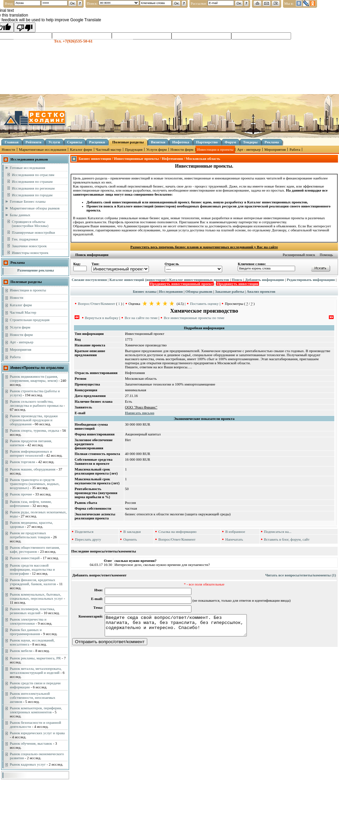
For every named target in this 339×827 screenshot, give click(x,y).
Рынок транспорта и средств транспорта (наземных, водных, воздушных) (35, 484)
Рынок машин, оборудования (32, 469)
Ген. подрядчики (25, 239)
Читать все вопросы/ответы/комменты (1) (300, 575)
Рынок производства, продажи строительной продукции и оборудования (34, 420)
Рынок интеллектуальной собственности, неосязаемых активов (32, 697)
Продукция (133, 149)
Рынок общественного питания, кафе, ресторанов (35, 549)
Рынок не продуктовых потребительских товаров (30, 535)
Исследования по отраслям (33, 175)
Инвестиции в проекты (215, 149)
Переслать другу (88, 539)
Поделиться (84, 532)
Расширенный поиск (299, 255)
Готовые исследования (27, 168)
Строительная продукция (30, 320)
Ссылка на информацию (177, 532)
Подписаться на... (277, 532)
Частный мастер (108, 149)
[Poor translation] (24, 27)
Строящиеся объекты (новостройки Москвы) (30, 224)
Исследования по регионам (33, 188)
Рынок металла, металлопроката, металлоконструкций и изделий (36, 670)
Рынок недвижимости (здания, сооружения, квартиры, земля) (34, 378)
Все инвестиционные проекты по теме (194, 318)
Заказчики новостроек (29, 246)
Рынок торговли (22, 462)
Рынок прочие (21, 494)
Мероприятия (275, 149)
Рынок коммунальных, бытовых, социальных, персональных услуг (36, 596)
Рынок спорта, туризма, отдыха (34, 430)
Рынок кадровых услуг (28, 764)
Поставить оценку (204, 304)
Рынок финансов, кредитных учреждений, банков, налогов (33, 582)
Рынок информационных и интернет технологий (31, 453)
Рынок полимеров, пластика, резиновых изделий (32, 611)
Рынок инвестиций (25, 558)
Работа (294, 149)
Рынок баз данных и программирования (26, 632)
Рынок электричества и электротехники (28, 621)
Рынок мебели (21, 651)
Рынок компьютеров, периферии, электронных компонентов (36, 710)
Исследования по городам (32, 195)
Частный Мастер (23, 312)
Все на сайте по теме (141, 318)
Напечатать (234, 539)
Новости (8, 149)
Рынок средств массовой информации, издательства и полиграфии (32, 569)
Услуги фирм (156, 149)
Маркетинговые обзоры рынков (34, 208)
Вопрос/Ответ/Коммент (96, 304)
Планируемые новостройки (33, 232)
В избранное (235, 532)
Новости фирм (182, 149)
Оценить (130, 539)
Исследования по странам (32, 181)
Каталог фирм (81, 149)
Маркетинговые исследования (42, 149)
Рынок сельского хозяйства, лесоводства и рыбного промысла (36, 403)
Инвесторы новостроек (30, 253)
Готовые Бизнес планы (28, 201)
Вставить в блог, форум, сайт (286, 539)
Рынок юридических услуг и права (37, 733)
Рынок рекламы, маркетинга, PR (35, 658)
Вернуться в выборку (101, 318)
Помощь (326, 255)
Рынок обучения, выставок (31, 743)
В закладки (132, 532)
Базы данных (20, 215)
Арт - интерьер (249, 149)
